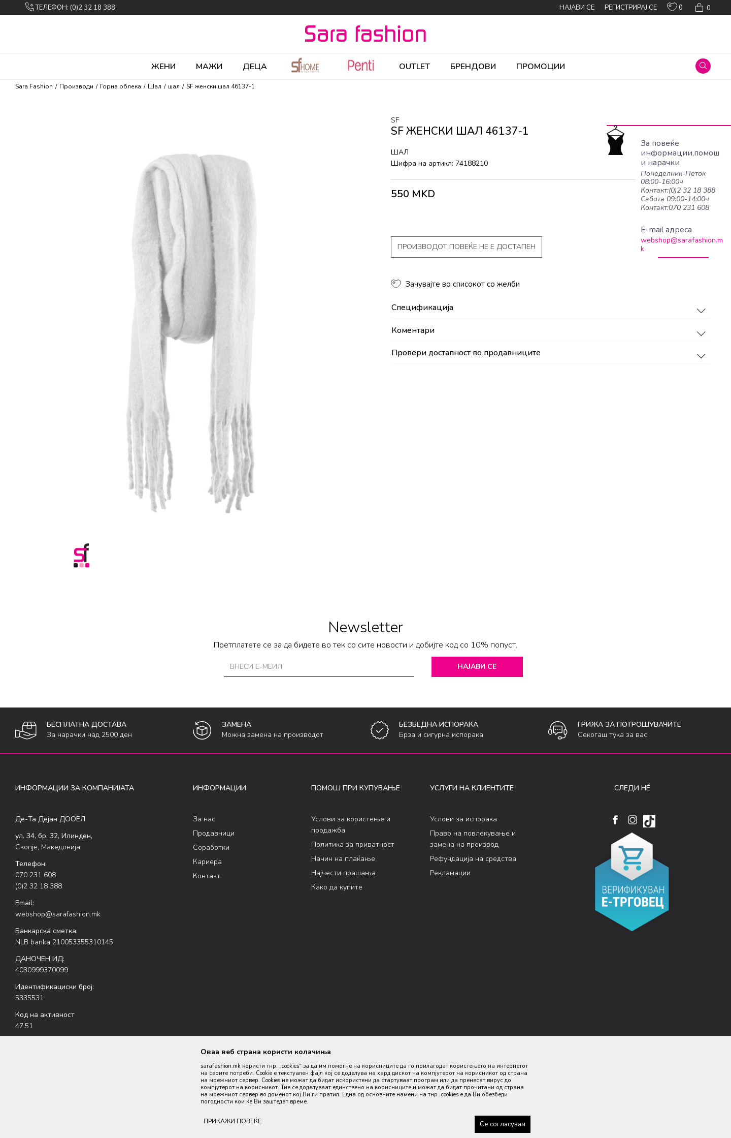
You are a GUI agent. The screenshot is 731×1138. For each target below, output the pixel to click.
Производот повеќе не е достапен (466, 247)
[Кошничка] (702, 8)
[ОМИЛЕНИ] (675, 9)
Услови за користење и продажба (350, 824)
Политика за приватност (352, 844)
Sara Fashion (34, 86)
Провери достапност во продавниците (550, 353)
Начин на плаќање (343, 859)
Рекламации (450, 873)
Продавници (214, 833)
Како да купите (336, 887)
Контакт (206, 876)
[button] (703, 66)
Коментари (550, 330)
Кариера (207, 862)
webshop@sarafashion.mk (682, 244)
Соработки (211, 847)
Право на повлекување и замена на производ (473, 838)
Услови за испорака (463, 819)
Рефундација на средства (473, 859)
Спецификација (550, 308)
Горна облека (120, 86)
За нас (204, 819)
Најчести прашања (343, 873)
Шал (154, 86)
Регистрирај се (631, 7)
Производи (76, 86)
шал (174, 86)
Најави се (476, 666)
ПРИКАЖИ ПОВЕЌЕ (232, 1121)
